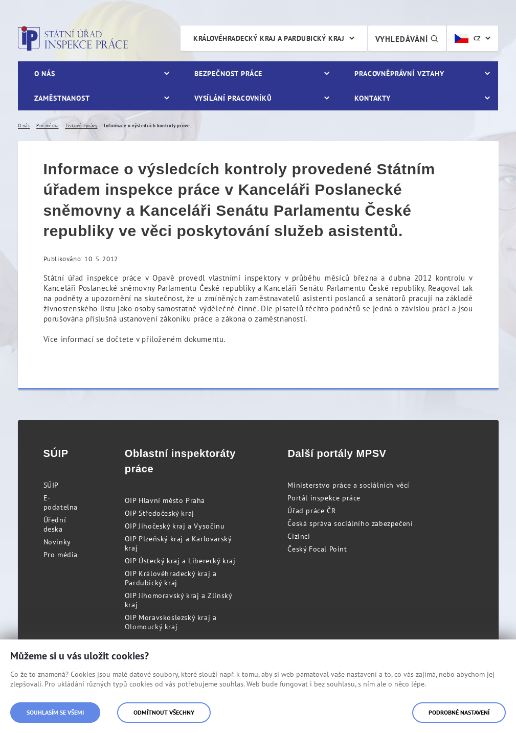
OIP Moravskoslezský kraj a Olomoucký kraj (171, 622)
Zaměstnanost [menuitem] (62, 98)
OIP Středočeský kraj (159, 513)
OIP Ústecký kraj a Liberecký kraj (180, 560)
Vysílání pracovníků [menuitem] (233, 98)
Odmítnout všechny (163, 712)
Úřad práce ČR (311, 510)
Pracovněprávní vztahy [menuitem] (399, 73)
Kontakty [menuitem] (372, 98)
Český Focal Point (317, 549)
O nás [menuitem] (44, 73)
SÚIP (51, 485)
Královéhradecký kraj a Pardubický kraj (268, 38)
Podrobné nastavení (459, 712)
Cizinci (298, 536)
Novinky (57, 541)
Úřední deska (54, 524)
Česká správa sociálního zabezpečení (350, 523)
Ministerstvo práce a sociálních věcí (348, 485)
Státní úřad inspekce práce (73, 38)
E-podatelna (60, 502)
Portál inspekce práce (324, 497)
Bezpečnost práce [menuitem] (228, 73)
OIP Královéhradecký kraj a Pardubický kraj (171, 578)
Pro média (60, 554)
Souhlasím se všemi (55, 712)
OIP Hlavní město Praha (165, 500)
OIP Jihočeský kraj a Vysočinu (175, 526)
